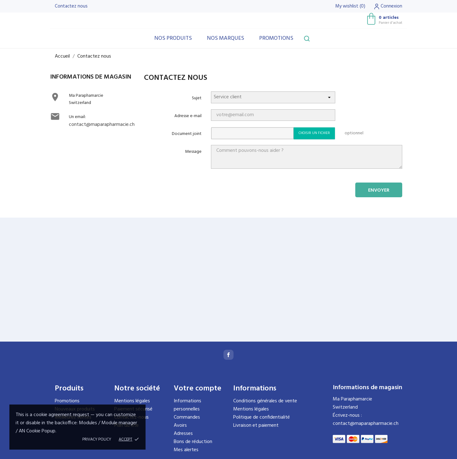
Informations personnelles (187, 405)
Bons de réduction (193, 442)
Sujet (197, 98)
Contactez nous (71, 6)
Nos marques (225, 38)
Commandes (187, 417)
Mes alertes (186, 450)
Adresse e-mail (188, 116)
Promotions (276, 38)
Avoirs (180, 425)
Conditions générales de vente (265, 401)
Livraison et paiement (256, 425)
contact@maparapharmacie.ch (102, 125)
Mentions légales (132, 401)
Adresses (183, 434)
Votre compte (197, 389)
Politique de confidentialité (261, 417)
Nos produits (173, 38)
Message (193, 151)
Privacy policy (96, 439)
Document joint (187, 133)
